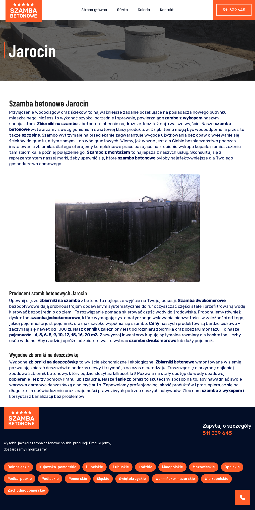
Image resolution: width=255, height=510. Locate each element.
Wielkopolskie (216, 479)
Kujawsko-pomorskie (57, 467)
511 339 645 (234, 10)
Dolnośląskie (18, 467)
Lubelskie (94, 467)
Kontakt (167, 10)
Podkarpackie (19, 479)
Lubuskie (121, 467)
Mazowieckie (204, 467)
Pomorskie (77, 479)
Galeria (144, 10)
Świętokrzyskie (132, 479)
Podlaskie (50, 479)
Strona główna (94, 10)
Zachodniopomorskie (26, 490)
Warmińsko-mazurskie (175, 479)
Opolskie (232, 467)
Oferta (122, 10)
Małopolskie (172, 467)
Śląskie (103, 479)
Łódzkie (145, 467)
